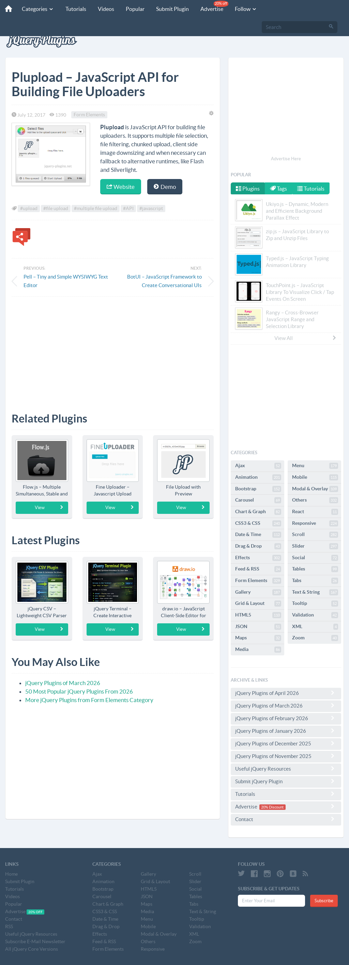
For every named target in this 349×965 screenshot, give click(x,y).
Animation (258, 477)
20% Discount (272, 807)
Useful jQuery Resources (286, 769)
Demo (165, 186)
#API (128, 208)
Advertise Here (286, 158)
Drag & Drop (258, 546)
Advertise (211, 6)
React (315, 512)
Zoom (315, 638)
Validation (315, 615)
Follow (243, 9)
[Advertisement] (112, 349)
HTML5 (258, 615)
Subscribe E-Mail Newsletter (35, 941)
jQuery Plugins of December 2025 (286, 743)
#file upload (55, 208)
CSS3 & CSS (258, 523)
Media (258, 650)
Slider (315, 546)
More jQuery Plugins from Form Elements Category (89, 700)
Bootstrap (258, 489)
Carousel (258, 500)
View (49, 507)
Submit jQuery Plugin (286, 781)
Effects (258, 558)
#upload (28, 208)
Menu (315, 466)
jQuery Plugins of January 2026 (286, 731)
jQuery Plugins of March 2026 (62, 683)
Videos (103, 9)
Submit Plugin (169, 9)
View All (305, 338)
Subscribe (324, 900)
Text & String (315, 592)
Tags (279, 188)
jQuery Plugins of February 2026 (286, 718)
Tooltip (315, 603)
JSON (258, 627)
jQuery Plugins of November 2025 (286, 756)
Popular (132, 9)
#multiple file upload (95, 208)
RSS (9, 926)
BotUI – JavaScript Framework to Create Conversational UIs (164, 281)
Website (121, 186)
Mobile (315, 477)
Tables (315, 569)
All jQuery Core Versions (31, 949)
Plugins (248, 188)
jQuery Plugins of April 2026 (286, 693)
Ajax (258, 466)
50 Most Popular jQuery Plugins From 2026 (79, 691)
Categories (35, 9)
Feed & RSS (258, 569)
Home (11, 874)
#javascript (151, 208)
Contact (286, 819)
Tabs (315, 581)
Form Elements (89, 115)
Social (315, 558)
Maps (258, 638)
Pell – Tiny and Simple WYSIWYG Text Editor (66, 281)
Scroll (315, 535)
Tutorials (72, 9)
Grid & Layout (258, 603)
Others (315, 500)
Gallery (258, 592)
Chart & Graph (258, 512)
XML (315, 627)
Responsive (315, 523)
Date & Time (258, 535)
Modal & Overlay (315, 489)
